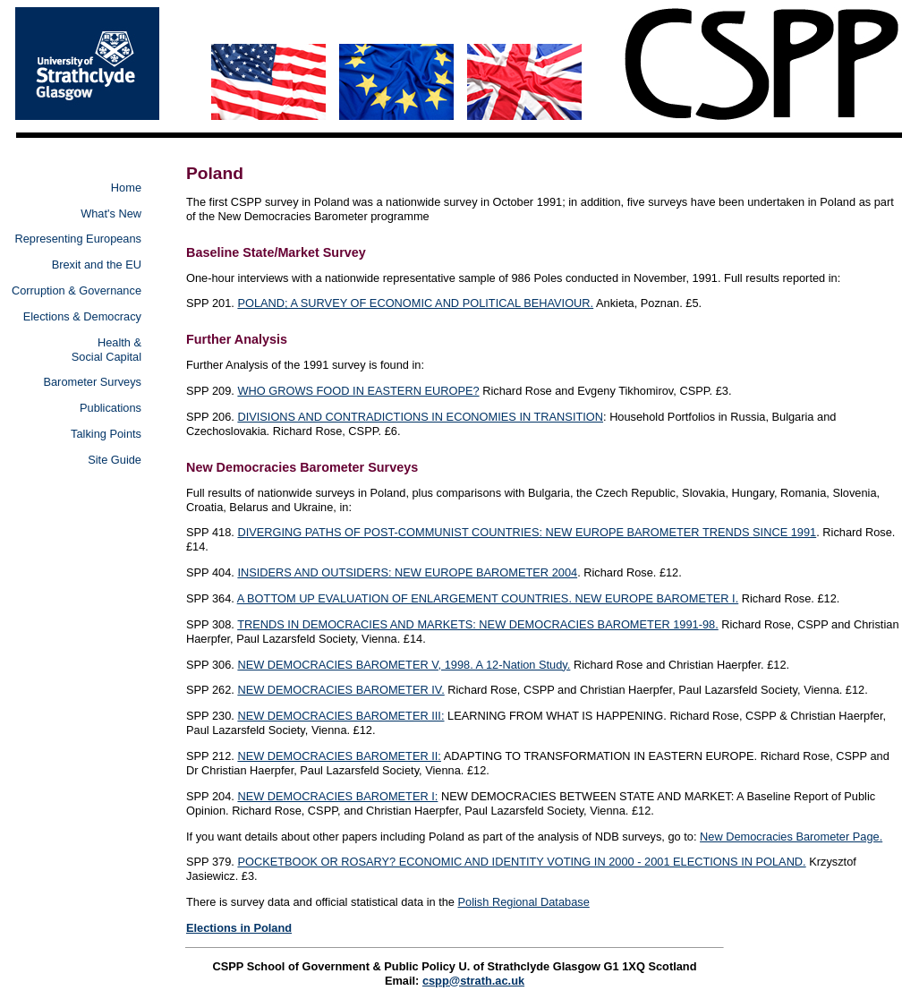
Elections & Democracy (82, 316)
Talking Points (106, 433)
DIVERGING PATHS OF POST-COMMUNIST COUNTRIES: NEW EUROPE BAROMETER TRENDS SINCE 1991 (526, 532)
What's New (111, 213)
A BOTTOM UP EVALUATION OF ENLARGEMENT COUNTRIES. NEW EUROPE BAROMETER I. (488, 598)
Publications (110, 407)
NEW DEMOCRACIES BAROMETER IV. (340, 689)
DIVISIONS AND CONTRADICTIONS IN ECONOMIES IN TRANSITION (420, 416)
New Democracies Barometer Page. (791, 836)
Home (126, 187)
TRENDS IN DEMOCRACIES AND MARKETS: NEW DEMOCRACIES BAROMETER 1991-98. (478, 624)
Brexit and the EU (96, 264)
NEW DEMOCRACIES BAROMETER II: (339, 756)
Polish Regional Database (524, 902)
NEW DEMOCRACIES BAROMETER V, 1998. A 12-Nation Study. (403, 664)
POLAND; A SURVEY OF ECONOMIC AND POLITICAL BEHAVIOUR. (415, 303)
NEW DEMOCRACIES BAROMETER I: (337, 796)
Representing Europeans (77, 238)
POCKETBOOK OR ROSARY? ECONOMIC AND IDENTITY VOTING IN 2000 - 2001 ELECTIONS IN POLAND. (521, 861)
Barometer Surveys (92, 381)
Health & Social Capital (106, 349)
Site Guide (114, 459)
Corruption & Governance (76, 290)
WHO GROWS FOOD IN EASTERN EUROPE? (358, 390)
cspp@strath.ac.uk (473, 980)
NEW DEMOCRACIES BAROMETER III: (340, 715)
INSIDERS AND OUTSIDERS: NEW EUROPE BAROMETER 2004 (407, 572)
